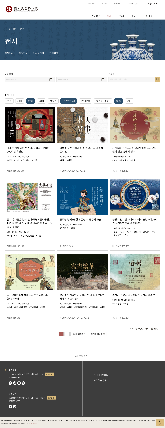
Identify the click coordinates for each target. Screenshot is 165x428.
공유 (138, 66)
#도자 (30, 100)
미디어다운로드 (101, 374)
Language (150, 3)
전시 (14, 28)
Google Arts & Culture (23, 383)
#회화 (19, 100)
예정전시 (23, 53)
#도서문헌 (85, 100)
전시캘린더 (38, 53)
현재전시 (9, 53)
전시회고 (22, 28)
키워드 (111, 74)
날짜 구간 (9, 74)
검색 (157, 79)
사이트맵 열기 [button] (81, 356)
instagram (14, 383)
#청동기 (53, 100)
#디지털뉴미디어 (103, 100)
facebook (10, 383)
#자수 (129, 100)
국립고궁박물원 (22, 9)
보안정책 (34, 423)
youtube (19, 383)
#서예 (9, 100)
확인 (160, 422)
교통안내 (49, 374)
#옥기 (41, 100)
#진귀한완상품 (68, 100)
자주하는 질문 (100, 380)
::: (73, 3)
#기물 (118, 100)
